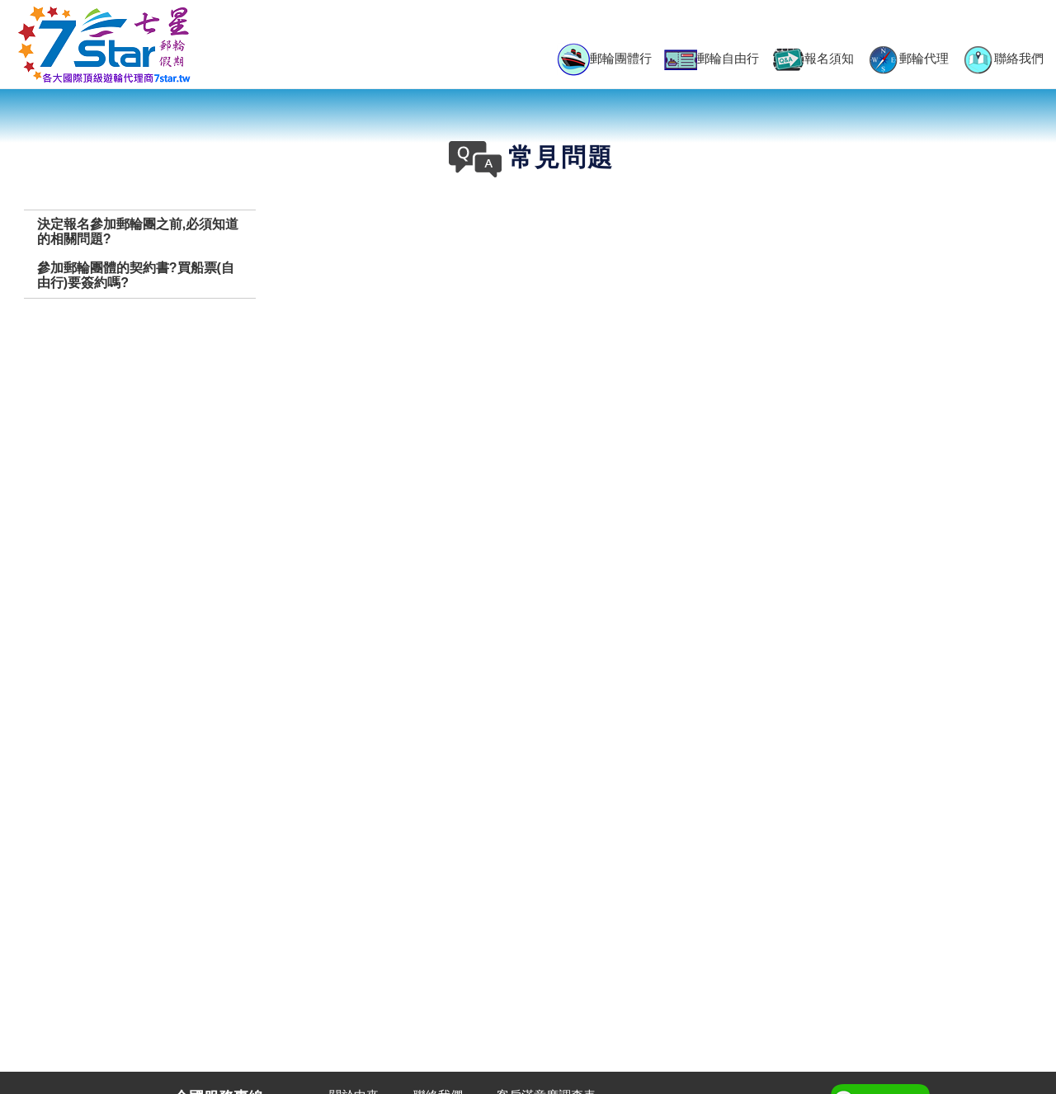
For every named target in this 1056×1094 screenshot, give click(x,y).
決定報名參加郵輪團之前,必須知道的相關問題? (137, 231)
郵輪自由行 (711, 60)
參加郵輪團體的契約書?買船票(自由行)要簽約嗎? (135, 275)
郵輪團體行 (604, 59)
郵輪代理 (907, 59)
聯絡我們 (1002, 59)
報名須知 (812, 59)
